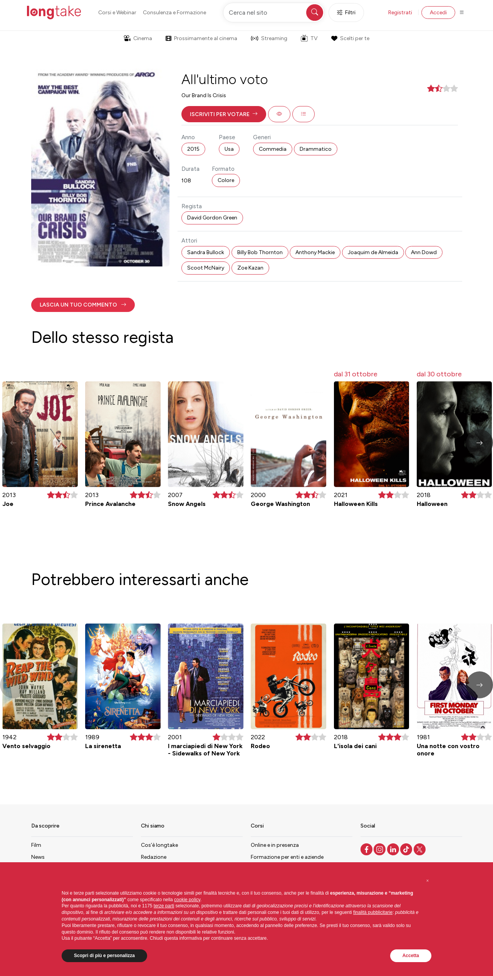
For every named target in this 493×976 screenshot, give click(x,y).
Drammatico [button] (316, 149)
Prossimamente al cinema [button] (201, 38)
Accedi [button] (438, 12)
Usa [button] (229, 149)
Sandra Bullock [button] (205, 252)
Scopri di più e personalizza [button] (104, 955)
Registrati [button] (400, 12)
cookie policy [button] (187, 899)
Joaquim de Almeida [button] (373, 252)
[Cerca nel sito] (274, 12)
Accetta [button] (410, 955)
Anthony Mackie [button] (315, 252)
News (38, 857)
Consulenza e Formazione (174, 12)
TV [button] (309, 38)
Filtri (346, 12)
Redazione (153, 857)
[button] (223, 114)
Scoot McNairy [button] (205, 268)
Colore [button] (226, 180)
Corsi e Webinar (117, 12)
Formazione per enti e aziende (287, 857)
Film (36, 845)
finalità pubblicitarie (372, 912)
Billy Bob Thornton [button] (260, 252)
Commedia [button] (273, 149)
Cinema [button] (138, 38)
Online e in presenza (275, 845)
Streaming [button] (269, 38)
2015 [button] (193, 149)
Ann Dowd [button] (424, 252)
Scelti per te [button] (350, 38)
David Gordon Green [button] (212, 217)
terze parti (164, 906)
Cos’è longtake (159, 845)
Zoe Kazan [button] (250, 268)
